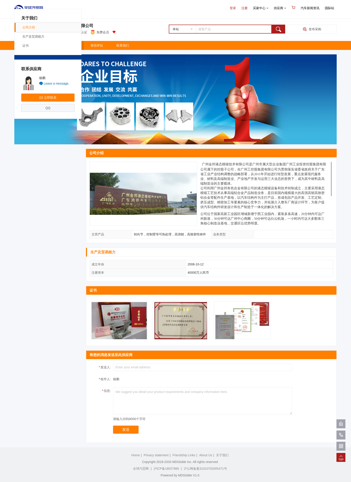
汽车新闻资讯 (310, 8)
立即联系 (48, 237)
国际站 (329, 8)
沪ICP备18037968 (166, 468)
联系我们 (122, 45)
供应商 (280, 8)
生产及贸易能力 (33, 176)
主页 (24, 45)
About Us (205, 455)
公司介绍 (28, 167)
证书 (25, 185)
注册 (244, 8)
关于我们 (70, 45)
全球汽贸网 (141, 468)
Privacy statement (156, 455)
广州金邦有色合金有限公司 (69, 25)
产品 (46, 45)
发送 (125, 429)
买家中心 (260, 8)
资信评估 (96, 45)
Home (135, 455)
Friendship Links (184, 455)
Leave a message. (56, 223)
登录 (233, 8)
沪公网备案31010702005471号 (205, 468)
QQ (47, 248)
